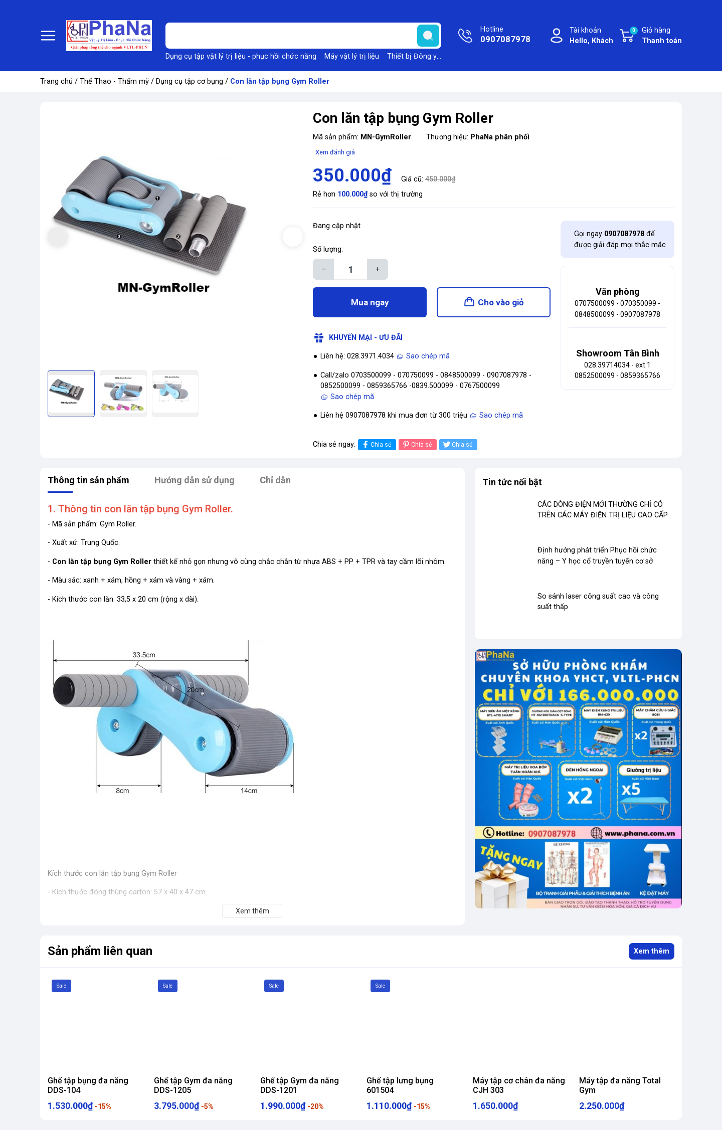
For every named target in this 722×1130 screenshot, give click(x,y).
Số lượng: (328, 249)
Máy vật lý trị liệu (351, 56)
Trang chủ (56, 81)
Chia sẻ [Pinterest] (416, 444)
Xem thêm (651, 951)
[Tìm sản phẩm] (303, 36)
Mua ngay (370, 302)
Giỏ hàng (655, 36)
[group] (175, 237)
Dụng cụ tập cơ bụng (189, 81)
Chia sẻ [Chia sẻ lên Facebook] (375, 444)
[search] (428, 36)
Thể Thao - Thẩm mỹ (114, 81)
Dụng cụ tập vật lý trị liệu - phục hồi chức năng (240, 56)
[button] (293, 237)
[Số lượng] (350, 269)
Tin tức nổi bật (512, 482)
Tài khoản (591, 36)
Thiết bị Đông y (412, 56)
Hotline (505, 35)
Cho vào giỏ (501, 302)
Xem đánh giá (335, 152)
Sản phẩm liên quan (100, 951)
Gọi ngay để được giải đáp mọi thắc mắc (620, 239)
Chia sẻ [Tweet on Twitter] (457, 444)
